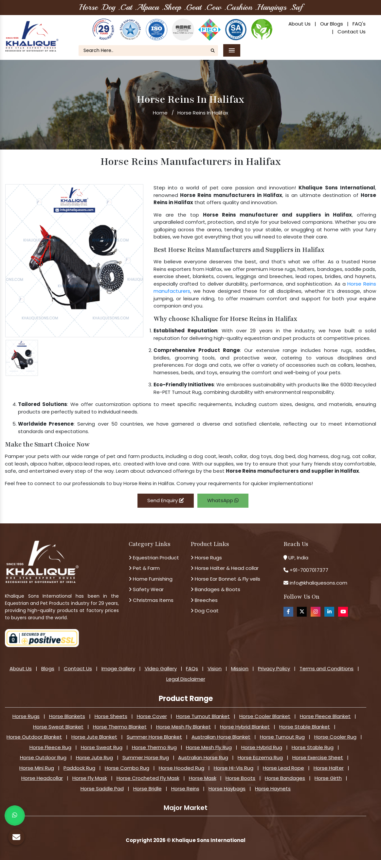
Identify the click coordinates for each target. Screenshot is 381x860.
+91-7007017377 (309, 570)
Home (160, 112)
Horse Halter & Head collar (224, 568)
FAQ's (359, 23)
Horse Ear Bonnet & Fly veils (225, 578)
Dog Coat (204, 610)
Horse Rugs (206, 557)
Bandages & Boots (215, 589)
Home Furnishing (150, 578)
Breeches (204, 600)
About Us (299, 23)
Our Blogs (331, 23)
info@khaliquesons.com (317, 582)
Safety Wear (146, 589)
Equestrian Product (154, 557)
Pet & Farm (144, 568)
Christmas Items (151, 600)
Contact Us (351, 31)
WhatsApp (223, 500)
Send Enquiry (165, 500)
